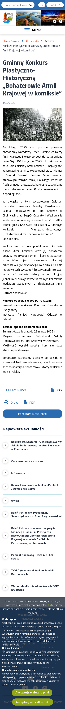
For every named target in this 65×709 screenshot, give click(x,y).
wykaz (15, 501)
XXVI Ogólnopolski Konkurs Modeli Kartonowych (32, 572)
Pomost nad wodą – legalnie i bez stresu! (32, 557)
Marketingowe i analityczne (20, 672)
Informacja (18, 473)
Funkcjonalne (12, 650)
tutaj (51, 607)
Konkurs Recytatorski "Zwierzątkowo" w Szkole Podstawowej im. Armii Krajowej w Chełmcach (36, 445)
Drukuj (15, 402)
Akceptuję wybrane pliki (32, 694)
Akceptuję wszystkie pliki (32, 704)
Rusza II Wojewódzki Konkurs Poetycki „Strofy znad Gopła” (35, 487)
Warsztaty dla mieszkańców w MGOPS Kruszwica (35, 588)
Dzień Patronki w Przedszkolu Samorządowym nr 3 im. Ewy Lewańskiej (36, 514)
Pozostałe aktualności (32, 413)
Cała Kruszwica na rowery (27, 461)
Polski (57, 5)
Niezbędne (10, 621)
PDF (32, 402)
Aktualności (32, 41)
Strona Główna (11, 41)
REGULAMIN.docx (14, 390)
